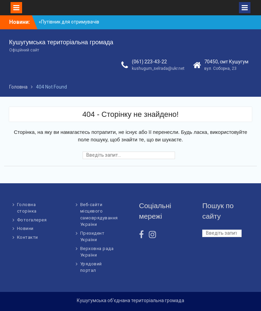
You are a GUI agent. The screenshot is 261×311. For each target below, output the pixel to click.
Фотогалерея (32, 219)
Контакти (27, 237)
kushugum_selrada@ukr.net (158, 68)
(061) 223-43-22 (149, 61)
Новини (25, 228)
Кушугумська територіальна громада (61, 42)
